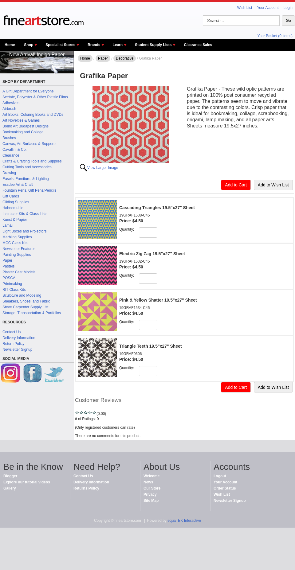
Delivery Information (18, 338)
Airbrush (9, 109)
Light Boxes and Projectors (24, 231)
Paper (7, 260)
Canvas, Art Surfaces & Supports (29, 144)
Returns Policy (86, 488)
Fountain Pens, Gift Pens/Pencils (29, 190)
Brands (94, 45)
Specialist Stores (60, 45)
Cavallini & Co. (14, 149)
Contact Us (11, 332)
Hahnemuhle (12, 208)
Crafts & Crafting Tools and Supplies (32, 161)
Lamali (7, 225)
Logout (220, 476)
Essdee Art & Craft (17, 184)
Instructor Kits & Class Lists (24, 214)
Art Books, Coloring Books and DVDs (32, 114)
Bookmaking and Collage (22, 132)
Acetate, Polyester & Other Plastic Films (35, 97)
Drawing (9, 173)
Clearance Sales (198, 45)
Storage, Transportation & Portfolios (31, 313)
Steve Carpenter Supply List (25, 307)
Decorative (124, 58)
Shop (28, 45)
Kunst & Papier (14, 219)
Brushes (9, 138)
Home (10, 45)
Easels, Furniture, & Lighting (25, 179)
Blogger (10, 476)
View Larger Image (102, 168)
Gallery (9, 488)
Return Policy (13, 344)
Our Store (152, 488)
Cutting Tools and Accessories (27, 167)
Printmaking (12, 284)
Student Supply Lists (153, 45)
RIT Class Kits (14, 289)
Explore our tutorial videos (26, 482)
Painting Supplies (16, 254)
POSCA (8, 278)
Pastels (8, 266)
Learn (117, 45)
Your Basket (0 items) (275, 36)
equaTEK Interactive (184, 520)
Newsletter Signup (17, 349)
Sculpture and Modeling (21, 295)
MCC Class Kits (15, 243)
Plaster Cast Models (18, 272)
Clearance (10, 155)
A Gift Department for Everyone (28, 91)
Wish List (244, 8)
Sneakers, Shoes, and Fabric (26, 301)
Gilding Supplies (15, 202)
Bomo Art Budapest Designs (25, 126)
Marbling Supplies (17, 237)
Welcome (151, 476)
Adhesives (10, 103)
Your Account (267, 8)
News (148, 482)
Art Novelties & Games (21, 120)
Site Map (151, 500)
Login (288, 8)
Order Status (225, 488)
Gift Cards (10, 196)
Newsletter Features (18, 249)
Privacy (150, 494)
